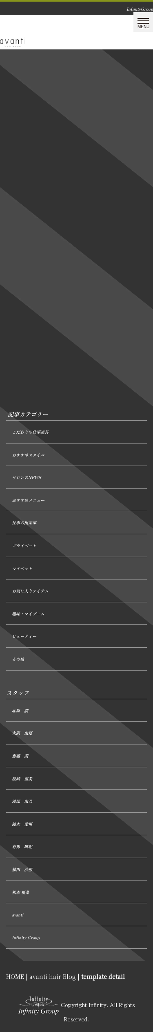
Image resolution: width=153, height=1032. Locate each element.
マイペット (22, 568)
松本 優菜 (20, 892)
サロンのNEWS (26, 477)
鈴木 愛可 (22, 824)
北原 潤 (20, 710)
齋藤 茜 (20, 756)
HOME (15, 976)
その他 (18, 659)
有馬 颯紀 (22, 846)
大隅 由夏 (22, 733)
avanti (17, 915)
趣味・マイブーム (28, 614)
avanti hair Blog (52, 976)
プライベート (24, 545)
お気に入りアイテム (30, 591)
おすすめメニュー (28, 500)
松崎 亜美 (22, 779)
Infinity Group (26, 937)
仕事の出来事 (24, 522)
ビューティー (24, 636)
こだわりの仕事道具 (30, 432)
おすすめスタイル (28, 455)
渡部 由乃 (22, 801)
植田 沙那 (22, 869)
